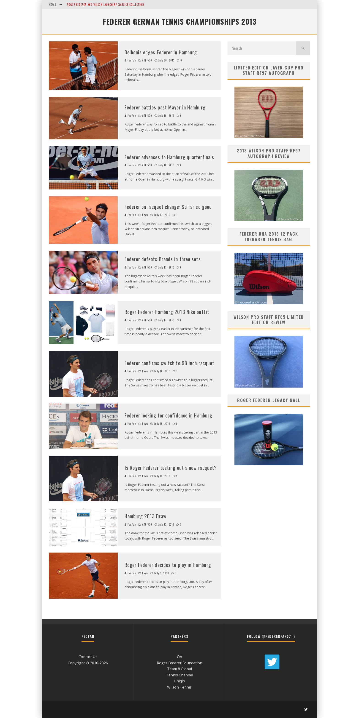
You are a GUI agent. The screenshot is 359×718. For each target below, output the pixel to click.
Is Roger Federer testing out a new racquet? (171, 467)
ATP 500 (147, 60)
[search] (303, 48)
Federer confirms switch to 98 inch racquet (169, 363)
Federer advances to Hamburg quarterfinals (169, 157)
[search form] (262, 48)
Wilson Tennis (179, 687)
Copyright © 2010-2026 (88, 662)
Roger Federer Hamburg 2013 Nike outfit (167, 311)
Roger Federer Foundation (179, 662)
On (179, 656)
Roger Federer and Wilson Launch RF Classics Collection (105, 4)
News (145, 214)
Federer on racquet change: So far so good (168, 206)
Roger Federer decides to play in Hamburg (168, 564)
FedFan (130, 60)
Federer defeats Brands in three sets (163, 259)
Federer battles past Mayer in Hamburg (165, 107)
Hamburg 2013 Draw (145, 516)
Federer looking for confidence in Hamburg (168, 415)
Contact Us (88, 656)
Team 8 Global (179, 668)
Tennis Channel (179, 675)
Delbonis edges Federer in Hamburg (161, 52)
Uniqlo (179, 680)
